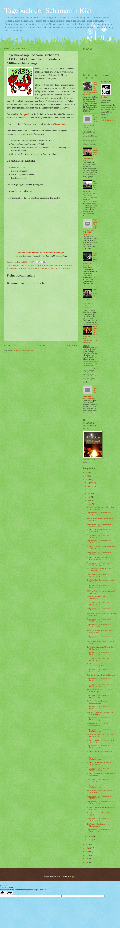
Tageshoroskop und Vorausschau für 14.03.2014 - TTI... (99, 696)
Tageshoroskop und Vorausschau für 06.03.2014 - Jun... (99, 786)
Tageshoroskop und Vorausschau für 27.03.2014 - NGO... (99, 564)
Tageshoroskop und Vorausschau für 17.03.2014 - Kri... (99, 670)
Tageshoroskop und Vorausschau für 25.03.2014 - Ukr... (99, 587)
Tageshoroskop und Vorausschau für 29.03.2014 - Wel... (99, 542)
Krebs (46, 265)
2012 (87, 848)
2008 (87, 862)
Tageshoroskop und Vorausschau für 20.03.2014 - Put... (99, 637)
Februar (90, 836)
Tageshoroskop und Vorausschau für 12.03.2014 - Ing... (99, 719)
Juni (89, 493)
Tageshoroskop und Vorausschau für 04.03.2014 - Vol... (99, 803)
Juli (89, 490)
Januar (90, 840)
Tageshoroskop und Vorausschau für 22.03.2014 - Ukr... (99, 620)
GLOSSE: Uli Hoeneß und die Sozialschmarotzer (97, 702)
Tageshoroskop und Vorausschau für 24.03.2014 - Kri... (99, 603)
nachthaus (64, 265)
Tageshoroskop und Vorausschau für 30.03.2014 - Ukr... (99, 536)
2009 (87, 859)
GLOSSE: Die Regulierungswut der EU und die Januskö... (100, 763)
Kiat (105, 97)
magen (51, 265)
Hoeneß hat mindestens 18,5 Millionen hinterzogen (41, 252)
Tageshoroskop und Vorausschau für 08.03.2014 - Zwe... (99, 769)
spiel (20, 268)
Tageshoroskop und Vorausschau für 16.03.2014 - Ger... (99, 680)
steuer (24, 268)
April (90, 501)
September (91, 483)
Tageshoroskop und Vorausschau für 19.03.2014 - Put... (99, 654)
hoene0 (40, 265)
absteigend (24, 114)
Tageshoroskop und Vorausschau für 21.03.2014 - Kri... (99, 626)
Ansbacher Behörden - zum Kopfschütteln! (96, 598)
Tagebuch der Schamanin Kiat (48, 10)
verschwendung (43, 268)
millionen (57, 265)
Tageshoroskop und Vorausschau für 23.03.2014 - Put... (99, 609)
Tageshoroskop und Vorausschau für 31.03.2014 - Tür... (99, 525)
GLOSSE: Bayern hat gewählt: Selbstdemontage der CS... (97, 665)
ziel (60, 268)
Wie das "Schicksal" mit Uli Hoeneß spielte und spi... (99, 691)
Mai (89, 497)
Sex (8, 268)
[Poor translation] (9, 893)
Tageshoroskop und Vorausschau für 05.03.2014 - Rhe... (99, 797)
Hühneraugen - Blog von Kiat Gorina (90, 365)
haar (36, 265)
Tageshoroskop (32, 268)
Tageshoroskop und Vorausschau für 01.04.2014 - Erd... (99, 514)
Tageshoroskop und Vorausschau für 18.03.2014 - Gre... (99, 659)
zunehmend (66, 268)
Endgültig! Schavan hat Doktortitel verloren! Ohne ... (99, 631)
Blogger (72, 876)
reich (70, 265)
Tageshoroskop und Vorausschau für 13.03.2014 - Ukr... (99, 708)
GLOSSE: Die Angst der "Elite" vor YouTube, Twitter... (99, 559)
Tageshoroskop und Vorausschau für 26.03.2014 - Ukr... (99, 575)
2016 (87, 472)
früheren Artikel (59, 124)
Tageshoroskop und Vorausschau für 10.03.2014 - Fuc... (99, 747)
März (90, 504)
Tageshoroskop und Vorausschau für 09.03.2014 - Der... (99, 758)
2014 (87, 480)
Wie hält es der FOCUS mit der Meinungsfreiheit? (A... (97, 724)
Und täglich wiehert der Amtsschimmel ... (101, 675)
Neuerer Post (10, 345)
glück (32, 265)
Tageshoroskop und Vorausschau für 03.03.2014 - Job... (99, 819)
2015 (87, 476)
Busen (27, 265)
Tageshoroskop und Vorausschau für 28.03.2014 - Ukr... (99, 553)
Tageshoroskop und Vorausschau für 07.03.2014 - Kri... (99, 780)
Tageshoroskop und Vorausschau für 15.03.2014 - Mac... (99, 685)
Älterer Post (72, 345)
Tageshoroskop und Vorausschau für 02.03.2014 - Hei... (99, 831)
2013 (87, 844)
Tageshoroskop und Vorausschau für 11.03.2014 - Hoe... (99, 730)
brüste (22, 265)
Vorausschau (54, 268)
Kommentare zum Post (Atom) (23, 350)
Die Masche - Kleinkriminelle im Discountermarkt (98, 825)
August (90, 486)
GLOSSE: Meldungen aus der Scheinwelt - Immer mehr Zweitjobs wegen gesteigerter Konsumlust (90, 299)
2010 (87, 855)
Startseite (41, 345)
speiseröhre (14, 268)
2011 (87, 852)
